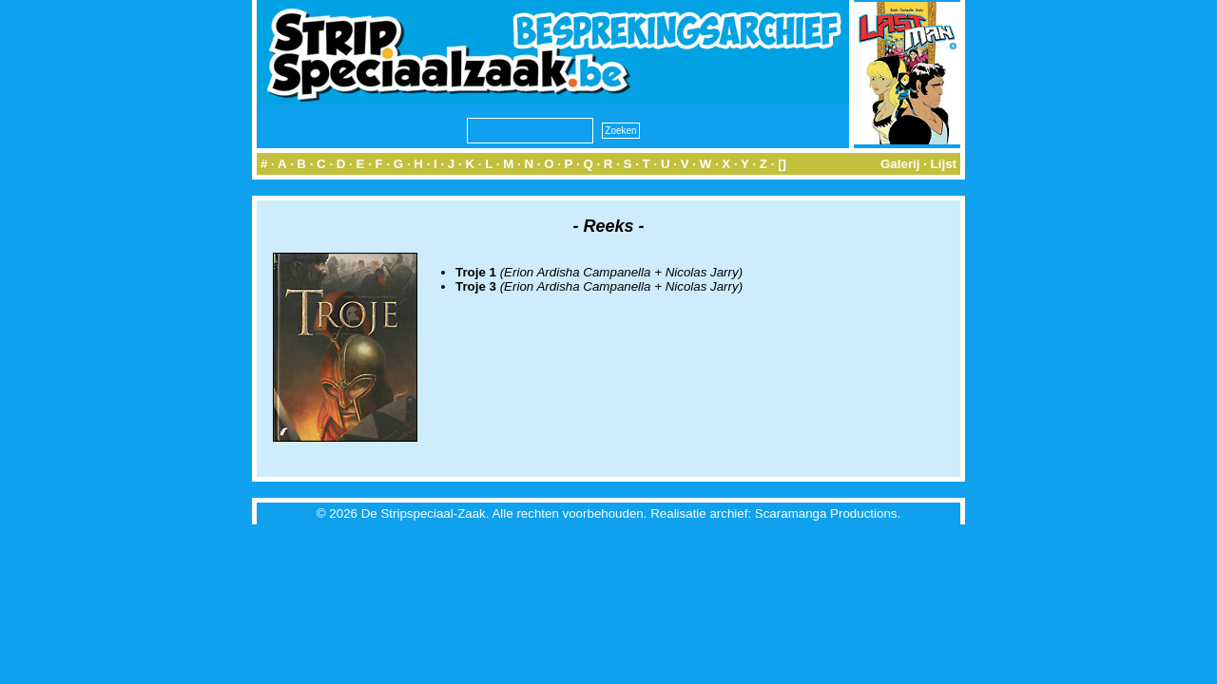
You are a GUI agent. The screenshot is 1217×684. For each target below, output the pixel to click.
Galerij (900, 164)
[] (782, 164)
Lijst (943, 164)
